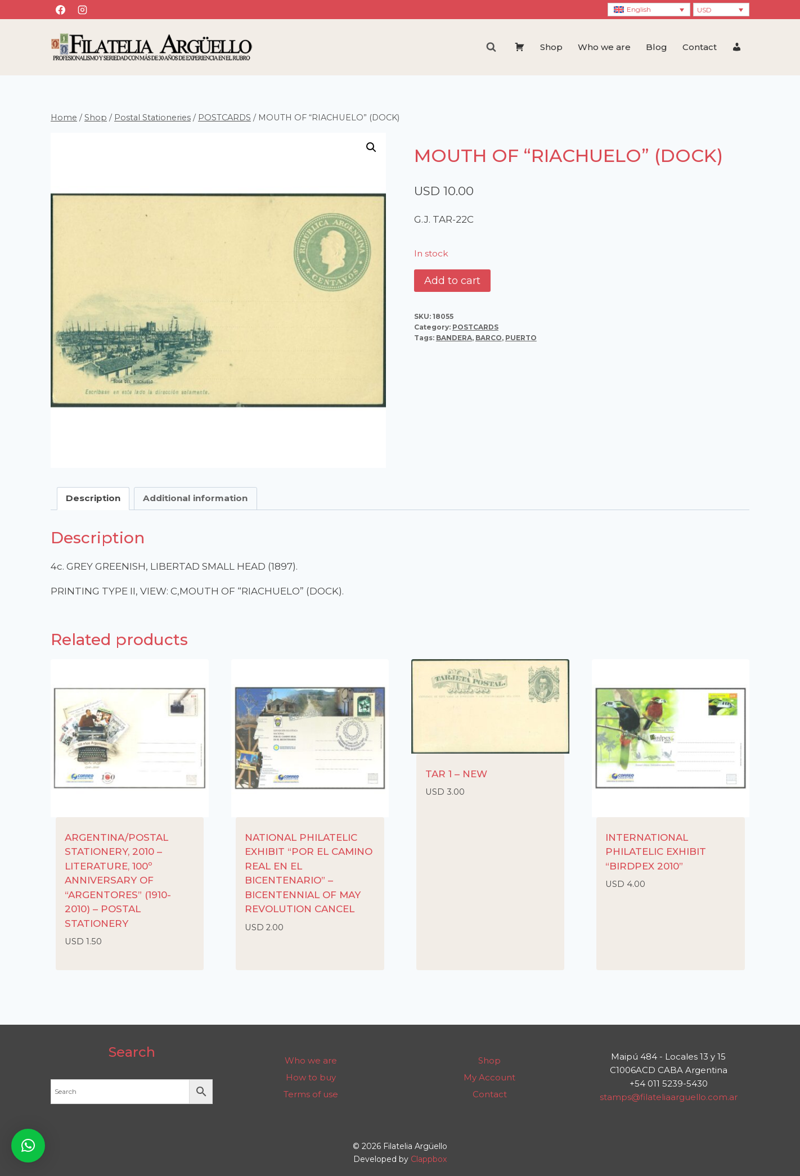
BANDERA (454, 338)
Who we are (604, 47)
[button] (371, 147)
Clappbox (429, 1159)
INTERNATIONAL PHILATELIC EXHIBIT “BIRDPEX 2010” (655, 852)
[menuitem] (649, 10)
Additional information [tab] (195, 498)
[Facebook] (60, 9)
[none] (649, 10)
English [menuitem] (639, 9)
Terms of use (311, 1094)
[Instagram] (82, 9)
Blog (656, 47)
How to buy (311, 1077)
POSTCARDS (475, 327)
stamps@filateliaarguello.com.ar (669, 1097)
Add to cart (452, 280)
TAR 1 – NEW (456, 774)
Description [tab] (93, 498)
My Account (489, 1077)
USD (704, 10)
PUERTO (521, 338)
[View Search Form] (491, 47)
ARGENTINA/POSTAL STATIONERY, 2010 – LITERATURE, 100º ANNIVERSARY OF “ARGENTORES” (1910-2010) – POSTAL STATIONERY (118, 880)
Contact (699, 47)
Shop (551, 47)
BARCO (488, 338)
